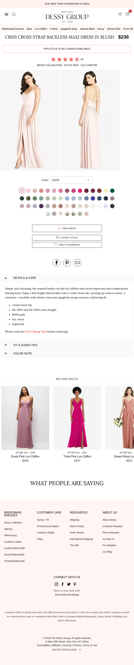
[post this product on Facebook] (56, 263)
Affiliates (56, 645)
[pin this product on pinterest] (67, 263)
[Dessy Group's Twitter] (70, 584)
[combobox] (68, 180)
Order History (77, 532)
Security (67, 645)
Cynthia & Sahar (13, 542)
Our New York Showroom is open (67, 3)
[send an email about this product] (77, 263)
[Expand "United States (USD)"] (67, 649)
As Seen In (108, 539)
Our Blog (107, 552)
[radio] (53, 59)
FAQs (40, 539)
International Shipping (81, 539)
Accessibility (43, 645)
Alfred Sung (10, 535)
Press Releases (111, 532)
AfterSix (8, 529)
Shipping (74, 520)
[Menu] (6, 14)
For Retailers (109, 545)
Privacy (77, 645)
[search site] (13, 14)
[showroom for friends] (120, 14)
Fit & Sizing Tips (35, 331)
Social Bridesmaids (14, 554)
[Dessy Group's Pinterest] (76, 584)
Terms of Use (90, 645)
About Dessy (109, 520)
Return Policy (77, 526)
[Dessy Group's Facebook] (64, 584)
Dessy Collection (13, 522)
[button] (30, 121)
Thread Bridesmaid (14, 561)
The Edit (74, 545)
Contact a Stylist (45, 532)
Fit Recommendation (48, 526)
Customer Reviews (113, 526)
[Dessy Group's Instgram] (58, 584)
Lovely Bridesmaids (14, 548)
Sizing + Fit (43, 520)
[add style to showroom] (67, 245)
